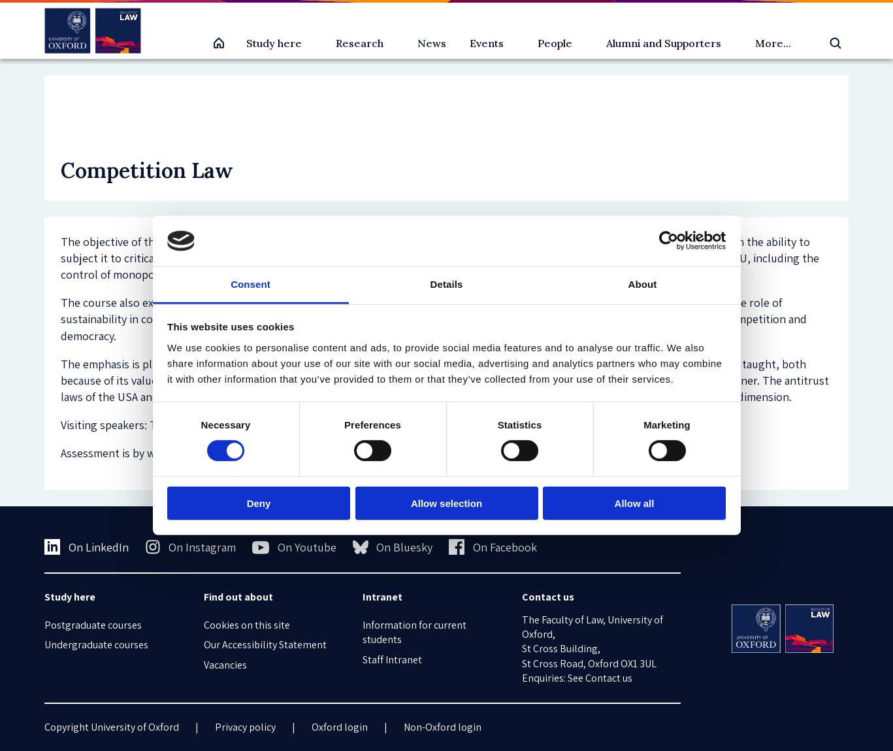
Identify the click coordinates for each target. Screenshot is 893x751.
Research (359, 43)
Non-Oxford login (442, 727)
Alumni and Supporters (663, 43)
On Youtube (294, 547)
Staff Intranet (392, 660)
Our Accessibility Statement (265, 645)
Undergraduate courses (96, 645)
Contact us (608, 678)
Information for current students (414, 632)
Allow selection (446, 502)
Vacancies (225, 665)
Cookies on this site (247, 625)
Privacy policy (245, 727)
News (431, 43)
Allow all (635, 502)
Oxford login (340, 727)
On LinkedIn (86, 547)
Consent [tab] (250, 284)
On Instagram (190, 547)
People (555, 43)
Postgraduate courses (93, 625)
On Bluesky (393, 547)
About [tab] (642, 284)
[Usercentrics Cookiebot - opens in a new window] (668, 241)
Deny (259, 502)
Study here (274, 43)
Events (487, 43)
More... (773, 43)
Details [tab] (446, 284)
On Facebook (493, 547)
